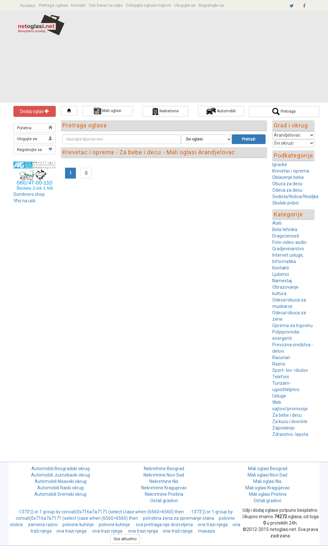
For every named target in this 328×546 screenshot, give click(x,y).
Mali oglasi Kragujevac (267, 487)
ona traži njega (178, 531)
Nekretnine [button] (165, 111)
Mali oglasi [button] (107, 111)
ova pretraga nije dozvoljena (164, 524)
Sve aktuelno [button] (125, 539)
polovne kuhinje (78, 524)
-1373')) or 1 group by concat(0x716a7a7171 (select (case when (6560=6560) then (101, 511)
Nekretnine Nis (163, 481)
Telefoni (280, 376)
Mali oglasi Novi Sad (267, 475)
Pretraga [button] (284, 111)
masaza (206, 531)
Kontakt (78, 5)
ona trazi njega (213, 524)
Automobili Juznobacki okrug (60, 475)
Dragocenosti (285, 235)
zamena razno (43, 524)
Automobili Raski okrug (60, 487)
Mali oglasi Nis (267, 481)
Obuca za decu (287, 183)
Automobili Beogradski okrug (60, 468)
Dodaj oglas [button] (34, 111)
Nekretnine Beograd (164, 468)
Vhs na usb (24, 200)
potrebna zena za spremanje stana (178, 518)
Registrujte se (211, 5)
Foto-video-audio (289, 242)
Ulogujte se (184, 5)
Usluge (279, 395)
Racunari (281, 357)
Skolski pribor (285, 202)
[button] (69, 111)
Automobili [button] (221, 111)
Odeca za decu (287, 190)
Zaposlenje (283, 427)
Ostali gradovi (164, 500)
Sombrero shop (29, 194)
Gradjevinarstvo (288, 248)
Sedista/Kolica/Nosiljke (295, 196)
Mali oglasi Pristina (267, 494)
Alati (277, 223)
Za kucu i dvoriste (290, 421)
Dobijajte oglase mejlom (148, 5)
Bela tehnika (284, 229)
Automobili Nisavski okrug (60, 481)
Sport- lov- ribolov (290, 370)
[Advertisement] (203, 58)
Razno (278, 363)
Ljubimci (280, 274)
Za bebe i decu (287, 415)
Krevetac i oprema (290, 170)
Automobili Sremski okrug (60, 494)
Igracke (279, 164)
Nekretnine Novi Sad (164, 475)
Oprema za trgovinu (292, 325)
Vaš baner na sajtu (106, 5)
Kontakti (280, 267)
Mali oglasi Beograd (267, 468)
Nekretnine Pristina (164, 494)
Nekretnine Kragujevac (164, 487)
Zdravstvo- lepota (290, 434)
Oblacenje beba (288, 177)
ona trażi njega (143, 531)
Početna (27, 5)
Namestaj (282, 280)
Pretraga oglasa (53, 5)
